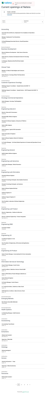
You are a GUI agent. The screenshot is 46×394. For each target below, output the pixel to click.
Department (26, 20)
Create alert (9, 14)
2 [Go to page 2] (21, 384)
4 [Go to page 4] (27, 384)
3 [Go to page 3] (24, 384)
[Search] (11, 23)
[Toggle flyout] (42, 22)
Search (3, 20)
